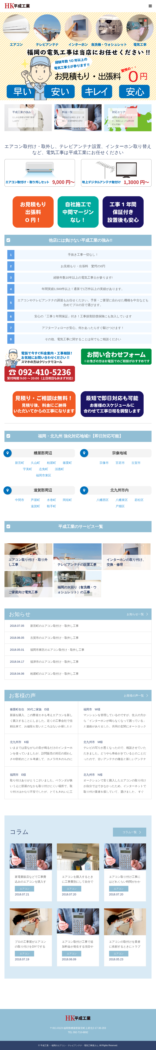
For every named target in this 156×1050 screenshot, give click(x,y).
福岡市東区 (43, 475)
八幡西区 (102, 500)
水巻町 (51, 500)
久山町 (35, 462)
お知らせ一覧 (135, 614)
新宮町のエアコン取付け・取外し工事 (54, 625)
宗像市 (104, 462)
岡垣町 (67, 500)
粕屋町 (51, 462)
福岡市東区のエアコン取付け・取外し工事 (57, 649)
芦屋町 (35, 500)
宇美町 (27, 469)
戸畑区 (120, 506)
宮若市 (120, 462)
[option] (78, 56)
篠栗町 (67, 462)
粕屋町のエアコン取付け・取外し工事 (54, 673)
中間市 (19, 500)
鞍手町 (51, 506)
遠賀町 (35, 506)
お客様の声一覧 (134, 695)
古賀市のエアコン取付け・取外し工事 (54, 637)
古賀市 (136, 462)
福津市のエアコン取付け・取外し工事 (54, 661)
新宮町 (19, 462)
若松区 (139, 500)
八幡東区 (122, 500)
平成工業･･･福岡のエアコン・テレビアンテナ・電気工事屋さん (69, 1045)
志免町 (43, 469)
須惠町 (59, 469)
